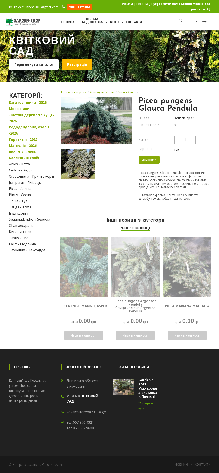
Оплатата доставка (92, 21)
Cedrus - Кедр (20, 170)
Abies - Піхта (19, 164)
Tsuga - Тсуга (20, 207)
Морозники (19, 108)
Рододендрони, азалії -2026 (29, 130)
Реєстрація (144, 4)
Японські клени (23, 151)
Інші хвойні (18, 213)
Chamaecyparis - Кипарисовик (22, 228)
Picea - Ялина (20, 188)
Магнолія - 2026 (23, 145)
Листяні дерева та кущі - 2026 (31, 118)
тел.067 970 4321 (80, 422)
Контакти (134, 22)
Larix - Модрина (22, 244)
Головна (67, 22)
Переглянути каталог (33, 64)
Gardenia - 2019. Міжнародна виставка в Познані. (147, 388)
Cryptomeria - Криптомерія (31, 176)
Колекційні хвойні (25, 157)
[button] (199, 22)
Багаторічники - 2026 (28, 102)
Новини (181, 464)
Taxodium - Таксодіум (27, 250)
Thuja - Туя (18, 201)
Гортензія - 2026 (23, 139)
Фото (114, 22)
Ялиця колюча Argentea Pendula (135, 306)
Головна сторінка (74, 92)
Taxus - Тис (18, 238)
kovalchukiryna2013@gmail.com (92, 412)
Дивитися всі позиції (135, 228)
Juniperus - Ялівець (25, 182)
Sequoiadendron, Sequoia (29, 219)
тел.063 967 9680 (80, 428)
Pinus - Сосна (20, 194)
